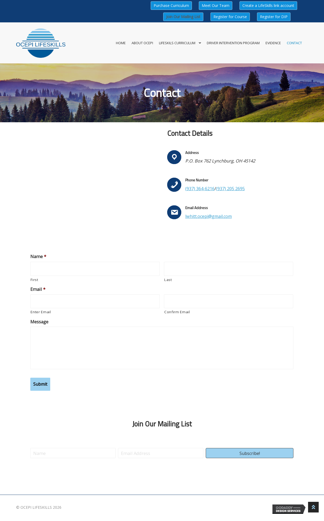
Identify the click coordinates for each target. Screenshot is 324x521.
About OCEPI (142, 42)
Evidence (273, 42)
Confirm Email (177, 312)
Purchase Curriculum (171, 5)
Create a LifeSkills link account (268, 5)
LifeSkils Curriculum (177, 42)
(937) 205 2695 (230, 188)
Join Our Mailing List (183, 16)
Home (121, 42)
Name (38, 256)
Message (39, 321)
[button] (249, 452)
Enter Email (41, 312)
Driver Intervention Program (233, 42)
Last (168, 279)
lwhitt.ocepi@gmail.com (210, 216)
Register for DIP (274, 16)
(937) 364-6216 (199, 188)
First (34, 279)
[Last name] (228, 269)
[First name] (95, 269)
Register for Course (230, 16)
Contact (294, 42)
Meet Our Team (215, 5)
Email (37, 289)
